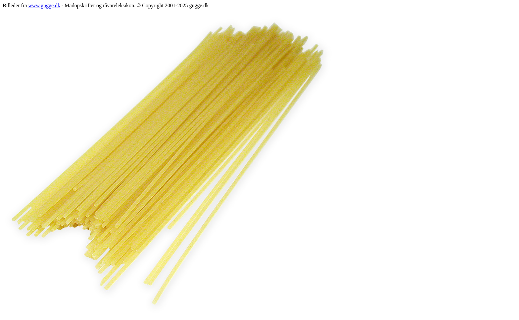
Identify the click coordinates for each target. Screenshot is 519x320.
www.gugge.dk (44, 5)
